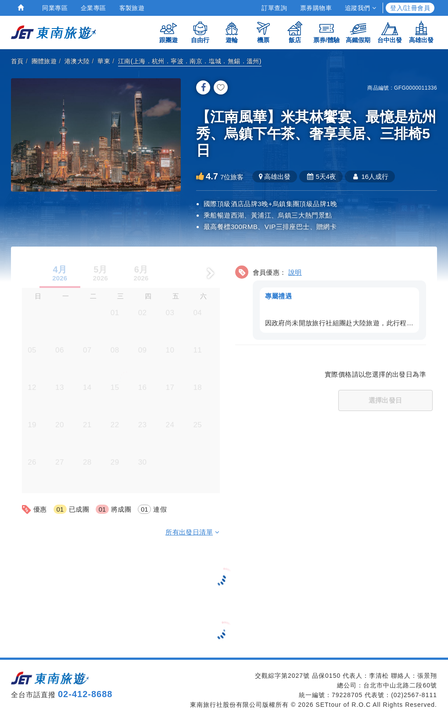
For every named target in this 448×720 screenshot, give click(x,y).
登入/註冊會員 (410, 7)
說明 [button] (295, 272)
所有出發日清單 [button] (192, 531)
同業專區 (55, 7)
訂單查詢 (274, 7)
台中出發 (389, 32)
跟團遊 (168, 32)
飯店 (295, 32)
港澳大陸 (77, 61)
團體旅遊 (44, 61)
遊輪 (231, 32)
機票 (263, 32)
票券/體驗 (326, 32)
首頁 (17, 61)
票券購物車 (316, 7)
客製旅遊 (132, 7)
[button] (330, 301)
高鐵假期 (358, 32)
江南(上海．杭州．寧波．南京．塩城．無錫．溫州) (190, 61)
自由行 (200, 32)
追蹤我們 (360, 7)
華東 (103, 61)
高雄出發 (421, 32)
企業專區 (93, 7)
